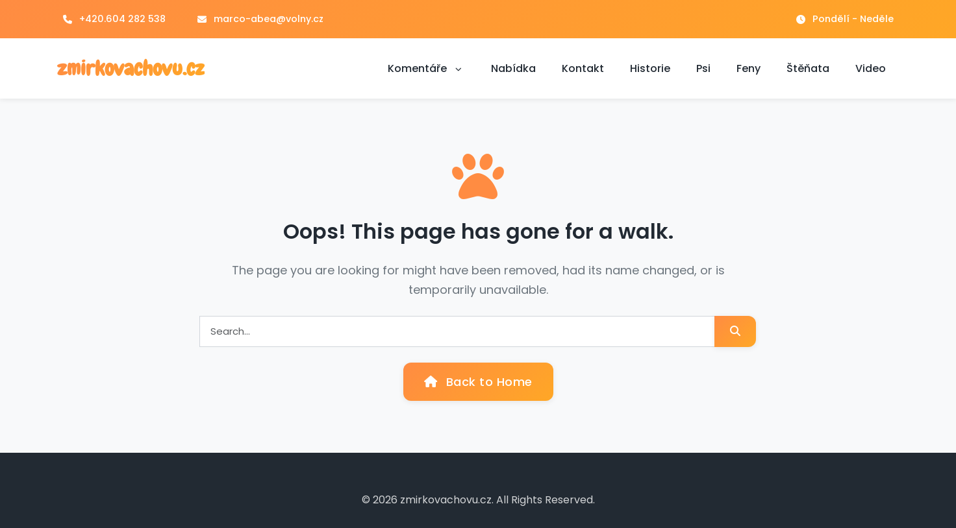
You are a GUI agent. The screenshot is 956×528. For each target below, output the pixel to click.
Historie (650, 68)
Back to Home (478, 382)
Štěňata (807, 68)
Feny (748, 68)
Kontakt (583, 68)
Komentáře (426, 68)
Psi (703, 68)
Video (870, 68)
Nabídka (513, 68)
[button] (458, 68)
